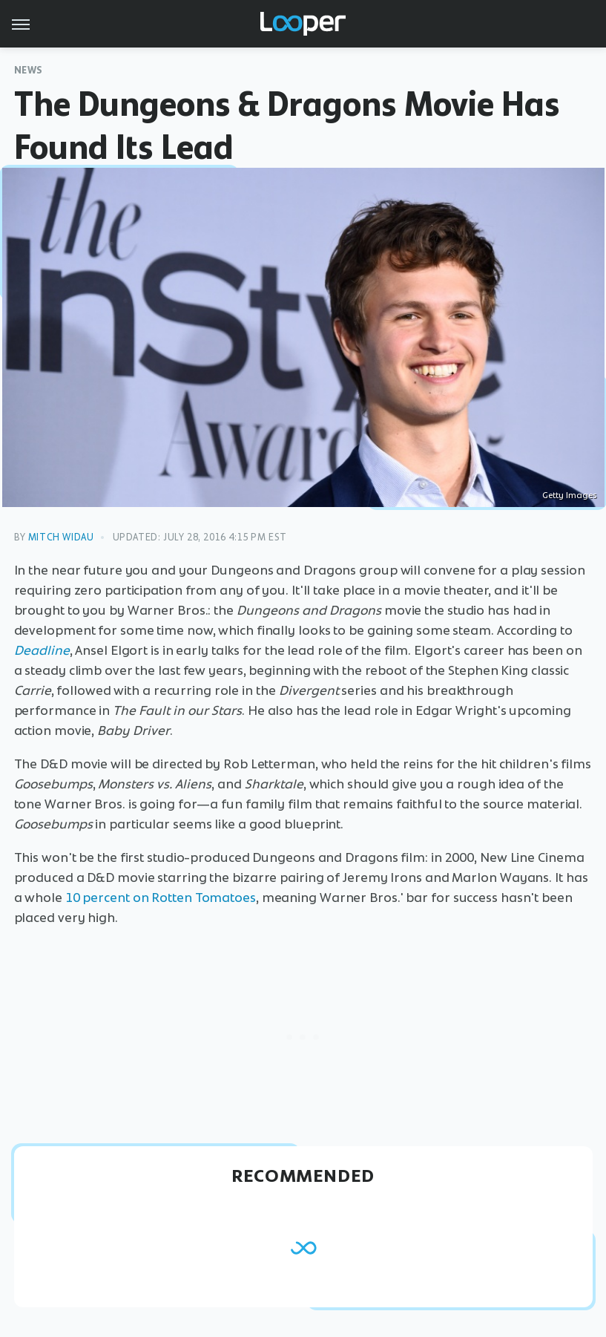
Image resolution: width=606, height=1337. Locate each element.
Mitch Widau (61, 537)
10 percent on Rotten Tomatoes (160, 897)
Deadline (42, 650)
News (28, 70)
